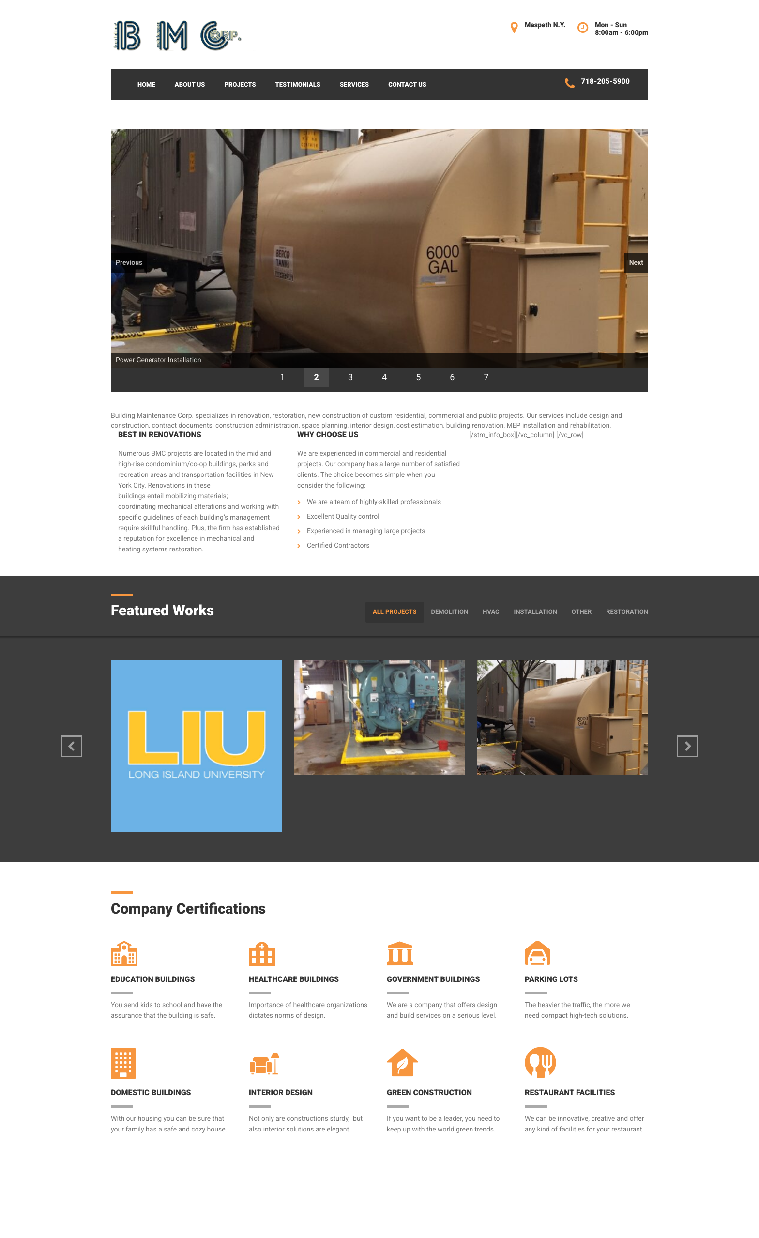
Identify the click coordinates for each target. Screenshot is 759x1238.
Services (354, 85)
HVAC (491, 612)
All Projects (395, 612)
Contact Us (407, 85)
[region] (379, 260)
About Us (190, 85)
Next (636, 263)
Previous (129, 263)
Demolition (450, 612)
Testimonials (297, 85)
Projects (240, 85)
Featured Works (162, 610)
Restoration (627, 612)
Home (146, 85)
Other (582, 612)
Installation (535, 612)
